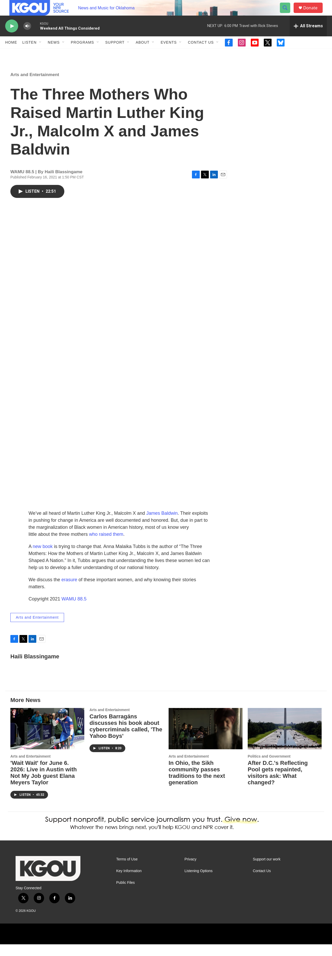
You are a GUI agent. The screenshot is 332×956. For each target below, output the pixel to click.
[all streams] (308, 37)
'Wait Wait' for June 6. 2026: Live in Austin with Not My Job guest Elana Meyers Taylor (43, 784)
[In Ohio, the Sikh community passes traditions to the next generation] (206, 740)
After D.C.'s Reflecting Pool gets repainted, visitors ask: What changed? (278, 784)
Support (115, 54)
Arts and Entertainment (34, 86)
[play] (12, 38)
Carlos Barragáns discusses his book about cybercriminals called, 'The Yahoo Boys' (125, 738)
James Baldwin (162, 524)
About (142, 54)
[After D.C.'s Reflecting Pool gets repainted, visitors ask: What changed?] (285, 740)
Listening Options (198, 883)
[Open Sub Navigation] (40, 54)
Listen (29, 54)
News (54, 54)
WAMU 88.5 (73, 610)
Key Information (129, 883)
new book (43, 558)
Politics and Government (269, 768)
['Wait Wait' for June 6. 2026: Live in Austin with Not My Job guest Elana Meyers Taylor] (47, 740)
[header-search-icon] (287, 14)
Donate (314, 13)
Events (169, 54)
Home (11, 54)
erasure (69, 591)
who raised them (106, 546)
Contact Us (201, 54)
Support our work (267, 871)
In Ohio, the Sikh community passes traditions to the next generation (197, 784)
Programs (82, 54)
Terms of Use (126, 871)
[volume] (27, 38)
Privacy (190, 871)
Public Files (125, 894)
